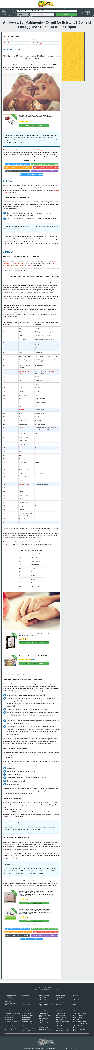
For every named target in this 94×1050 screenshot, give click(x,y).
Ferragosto (26, 998)
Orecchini (43, 1007)
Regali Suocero (78, 1013)
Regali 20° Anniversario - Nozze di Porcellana (17, 167)
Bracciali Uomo (10, 1015)
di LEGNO (55, 263)
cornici (49, 344)
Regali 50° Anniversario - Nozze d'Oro (31, 174)
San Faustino (78, 998)
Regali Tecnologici (62, 1022)
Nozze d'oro (22, 229)
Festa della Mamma (45, 998)
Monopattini (26, 1026)
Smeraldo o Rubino (24, 484)
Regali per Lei (61, 1009)
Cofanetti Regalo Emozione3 (10, 1025)
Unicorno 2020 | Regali (80, 1020)
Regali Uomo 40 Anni (63, 1024)
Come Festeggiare (38, 43)
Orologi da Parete (45, 1025)
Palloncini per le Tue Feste (45, 1012)
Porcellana (22, 409)
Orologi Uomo (44, 1023)
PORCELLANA (19, 265)
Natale (76, 992)
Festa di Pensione (62, 994)
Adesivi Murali (10, 1007)
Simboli (6, 43)
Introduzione (8, 40)
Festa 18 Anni (27, 1000)
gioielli (46, 429)
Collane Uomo (27, 1009)
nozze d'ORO (19, 263)
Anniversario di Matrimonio (10, 997)
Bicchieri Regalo (10, 1011)
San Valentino (78, 1000)
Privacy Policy (88, 1047)
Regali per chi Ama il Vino (79, 1023)
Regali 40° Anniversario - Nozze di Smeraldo (45, 171)
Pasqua (76, 994)
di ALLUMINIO (7, 265)
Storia (35, 40)
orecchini (51, 371)
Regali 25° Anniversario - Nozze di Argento (46, 167)
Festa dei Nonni (44, 992)
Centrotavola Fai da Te (12, 1020)
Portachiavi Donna (45, 1019)
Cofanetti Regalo (11, 1022)
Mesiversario (60, 998)
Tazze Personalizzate (80, 1018)
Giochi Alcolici (27, 1015)
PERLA (29, 265)
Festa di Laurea (61, 992)
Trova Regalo (66, 14)
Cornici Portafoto (28, 1011)
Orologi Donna (44, 1021)
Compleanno (26, 994)
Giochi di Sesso (27, 1018)
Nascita (59, 1000)
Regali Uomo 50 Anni (63, 1026)
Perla (20, 447)
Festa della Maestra (45, 996)
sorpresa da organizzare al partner (43, 150)
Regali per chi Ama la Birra (80, 1026)
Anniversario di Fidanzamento (10, 1000)
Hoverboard (26, 1022)
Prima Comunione (79, 996)
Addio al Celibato (11, 992)
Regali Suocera (78, 1011)
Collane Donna (27, 1007)
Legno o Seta (23, 342)
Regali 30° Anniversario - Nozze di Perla (17, 171)
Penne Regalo (44, 1015)
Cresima (25, 996)
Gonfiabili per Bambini (29, 1020)
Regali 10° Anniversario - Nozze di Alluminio (44, 164)
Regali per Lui (61, 1015)
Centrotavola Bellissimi (12, 1018)
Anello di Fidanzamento (13, 1009)
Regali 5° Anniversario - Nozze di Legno (17, 164)
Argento (21, 427)
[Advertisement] (31, 956)
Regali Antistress (62, 1007)
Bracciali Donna (10, 1013)
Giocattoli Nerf (27, 1013)
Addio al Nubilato (11, 994)
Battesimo (26, 992)
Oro (20, 522)
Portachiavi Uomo (45, 1009)
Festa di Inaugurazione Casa (46, 1001)
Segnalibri (77, 1015)
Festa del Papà (44, 994)
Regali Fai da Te (61, 1013)
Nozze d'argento (10, 229)
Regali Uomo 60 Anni (80, 1007)
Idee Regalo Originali (29, 1024)
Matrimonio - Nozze (62, 996)
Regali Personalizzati (63, 1018)
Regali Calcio (61, 1011)
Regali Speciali (61, 1020)
